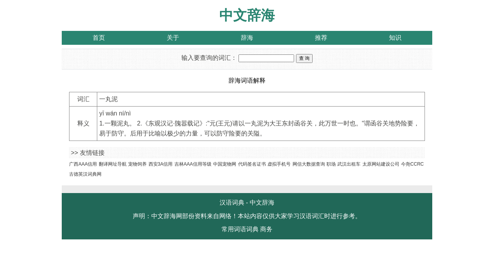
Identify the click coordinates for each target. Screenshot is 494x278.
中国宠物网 (224, 164)
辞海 (247, 37)
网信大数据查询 (309, 164)
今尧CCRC (412, 164)
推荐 (321, 37)
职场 (331, 164)
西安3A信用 (161, 164)
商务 (266, 229)
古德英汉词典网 (85, 174)
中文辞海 (247, 15)
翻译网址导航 (113, 164)
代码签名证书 (252, 164)
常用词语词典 (240, 229)
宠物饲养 (137, 164)
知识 (395, 37)
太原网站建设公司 (380, 164)
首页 (99, 37)
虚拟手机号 (279, 164)
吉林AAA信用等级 (192, 164)
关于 (173, 37)
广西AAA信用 (83, 164)
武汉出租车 (348, 164)
